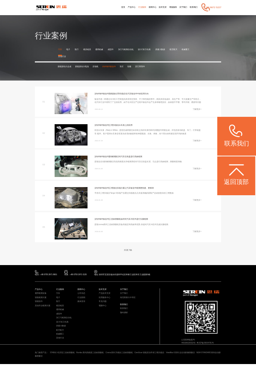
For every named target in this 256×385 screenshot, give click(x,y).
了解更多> (196, 117)
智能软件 (39, 314)
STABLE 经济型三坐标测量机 (67, 372)
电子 (69, 49)
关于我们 (180, 7)
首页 (109, 7)
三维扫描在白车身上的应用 (126, 130)
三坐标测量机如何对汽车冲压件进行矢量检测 (135, 228)
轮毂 (143, 67)
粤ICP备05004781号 (210, 354)
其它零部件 (156, 67)
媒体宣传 (82, 314)
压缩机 (103, 67)
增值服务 (168, 7)
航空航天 (188, 49)
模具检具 (90, 49)
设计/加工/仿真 (155, 49)
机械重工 (62, 56)
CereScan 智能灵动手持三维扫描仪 (172, 372)
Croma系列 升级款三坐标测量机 (135, 372)
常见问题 (103, 314)
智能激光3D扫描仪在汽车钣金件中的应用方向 (136, 95)
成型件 (116, 49)
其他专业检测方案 (44, 319)
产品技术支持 (106, 305)
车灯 (134, 67)
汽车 (60, 49)
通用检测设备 (42, 305)
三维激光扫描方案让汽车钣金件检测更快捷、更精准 (139, 197)
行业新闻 (82, 309)
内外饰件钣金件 (119, 67)
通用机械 (103, 49)
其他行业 (76, 56)
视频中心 (103, 319)
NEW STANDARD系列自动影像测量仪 (63, 377)
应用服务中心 (106, 309)
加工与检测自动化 (134, 49)
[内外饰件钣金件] (103, 95)
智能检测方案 (42, 309)
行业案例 (131, 7)
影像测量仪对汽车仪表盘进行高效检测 (132, 165)
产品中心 (119, 7)
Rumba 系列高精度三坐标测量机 (100, 372)
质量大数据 (173, 49)
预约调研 (124, 327)
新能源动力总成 (66, 67)
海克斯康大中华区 (129, 309)
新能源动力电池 (87, 67)
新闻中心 (143, 7)
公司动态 (82, 305)
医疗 (78, 49)
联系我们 (193, 7)
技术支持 (155, 7)
